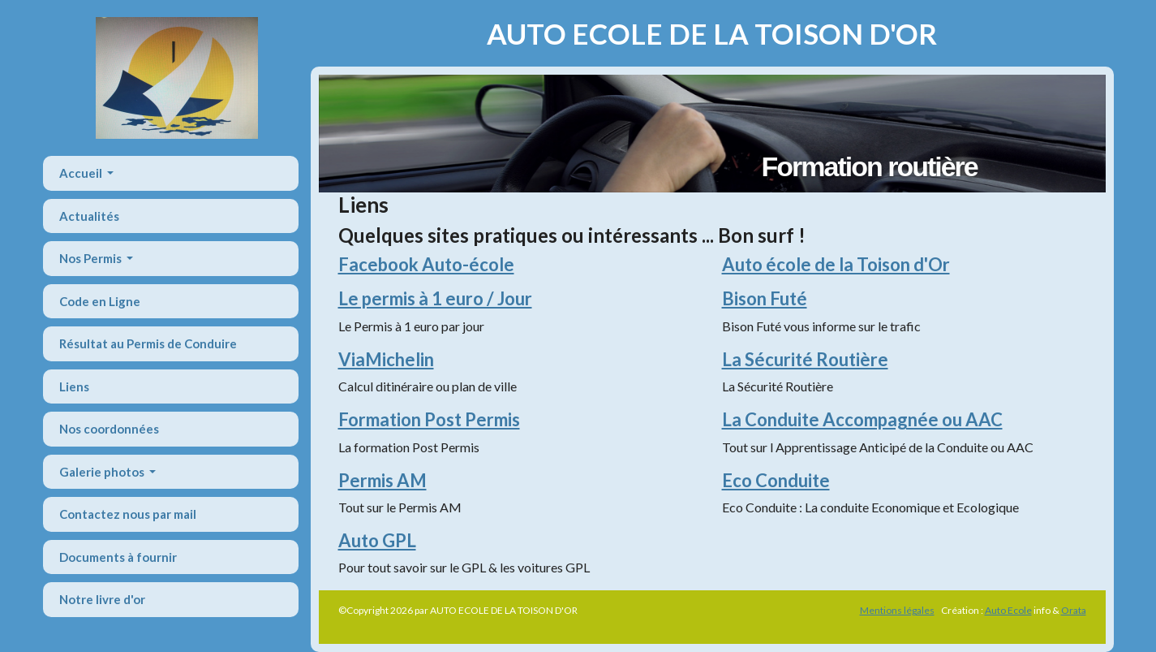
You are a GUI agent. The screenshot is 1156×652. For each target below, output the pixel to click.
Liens (74, 386)
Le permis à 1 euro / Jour (435, 298)
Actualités (89, 216)
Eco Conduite (776, 480)
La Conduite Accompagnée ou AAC (862, 419)
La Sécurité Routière (805, 359)
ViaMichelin (386, 359)
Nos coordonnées (109, 428)
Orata (1073, 610)
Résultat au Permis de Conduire (148, 343)
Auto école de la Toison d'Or (836, 264)
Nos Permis (91, 258)
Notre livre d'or (102, 599)
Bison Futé (764, 298)
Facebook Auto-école (426, 264)
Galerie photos (103, 471)
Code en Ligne (99, 301)
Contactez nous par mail (127, 514)
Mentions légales (897, 610)
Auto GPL (377, 540)
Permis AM (382, 480)
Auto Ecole (1008, 610)
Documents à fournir (118, 557)
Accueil (82, 173)
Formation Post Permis (429, 419)
